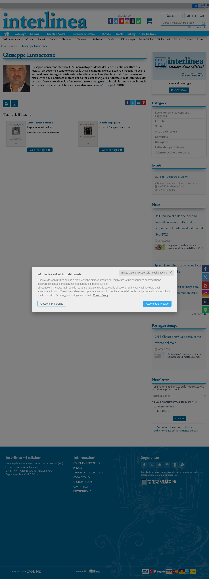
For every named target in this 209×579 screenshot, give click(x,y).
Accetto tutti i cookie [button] (157, 303)
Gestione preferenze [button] (51, 303)
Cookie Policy (100, 295)
